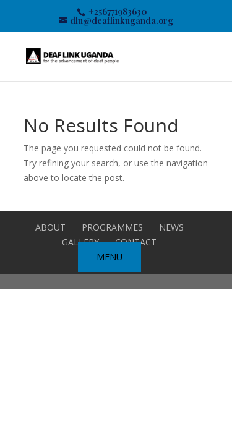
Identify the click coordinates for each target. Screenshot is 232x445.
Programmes (112, 227)
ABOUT (50, 227)
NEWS (171, 227)
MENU (109, 257)
